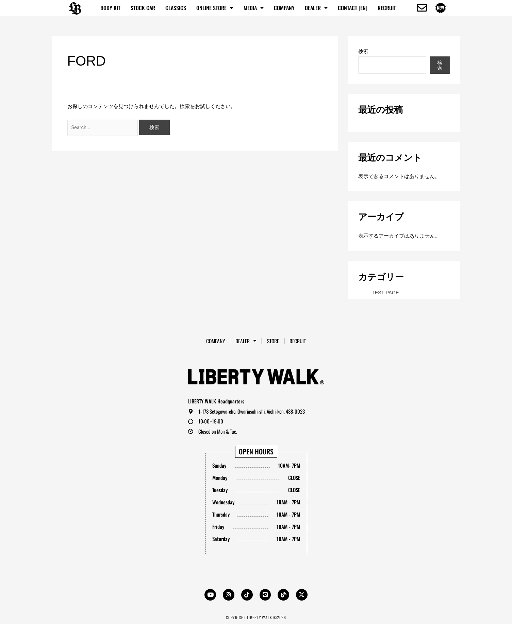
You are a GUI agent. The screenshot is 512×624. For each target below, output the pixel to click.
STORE (273, 340)
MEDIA (254, 8)
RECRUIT (387, 8)
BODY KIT (110, 8)
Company (284, 8)
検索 (363, 51)
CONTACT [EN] (352, 8)
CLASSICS (175, 8)
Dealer (316, 8)
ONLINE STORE (214, 8)
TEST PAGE (386, 292)
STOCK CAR (143, 8)
